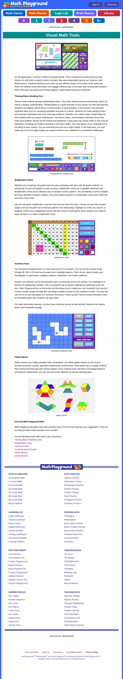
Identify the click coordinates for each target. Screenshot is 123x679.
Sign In (95, 4)
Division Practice (71, 489)
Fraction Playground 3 (18, 583)
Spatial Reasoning (16, 527)
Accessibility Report (74, 652)
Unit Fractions (14, 554)
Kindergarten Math (16, 478)
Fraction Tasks (70, 607)
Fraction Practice (71, 492)
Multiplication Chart (23, 443)
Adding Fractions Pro (17, 580)
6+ (99, 20)
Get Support (58, 652)
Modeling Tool (70, 572)
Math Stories (38, 13)
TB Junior (68, 554)
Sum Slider (13, 614)
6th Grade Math (15, 500)
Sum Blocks (13, 607)
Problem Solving (71, 610)
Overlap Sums (14, 625)
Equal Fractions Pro (17, 569)
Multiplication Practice (74, 485)
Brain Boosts (85, 13)
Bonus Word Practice (73, 531)
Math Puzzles (14, 523)
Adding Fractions (16, 576)
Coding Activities (15, 531)
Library (109, 13)
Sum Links (13, 603)
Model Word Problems (74, 625)
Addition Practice (71, 478)
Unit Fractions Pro (16, 558)
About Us (46, 652)
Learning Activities (16, 542)
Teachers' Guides (72, 596)
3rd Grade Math (15, 489)
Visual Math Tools (72, 618)
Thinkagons (69, 516)
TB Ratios (68, 569)
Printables (68, 576)
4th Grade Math (15, 492)
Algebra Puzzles (71, 600)
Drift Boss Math (71, 621)
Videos (67, 580)
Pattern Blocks (21, 452)
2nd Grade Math (15, 485)
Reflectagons (70, 520)
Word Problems (15, 503)
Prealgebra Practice (73, 500)
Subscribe (112, 4)
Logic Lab (61, 13)
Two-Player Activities (17, 538)
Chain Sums (13, 610)
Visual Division (21, 456)
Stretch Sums (14, 618)
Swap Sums (13, 621)
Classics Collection (16, 520)
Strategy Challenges (17, 534)
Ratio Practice (70, 496)
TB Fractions (70, 565)
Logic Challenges (16, 516)
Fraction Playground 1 (18, 561)
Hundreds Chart (22, 446)
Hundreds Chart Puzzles (25, 449)
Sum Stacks (13, 596)
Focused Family (71, 538)
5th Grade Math (15, 496)
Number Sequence (16, 600)
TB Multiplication (71, 561)
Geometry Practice (72, 503)
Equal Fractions (15, 565)
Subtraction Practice (73, 481)
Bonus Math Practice (73, 523)
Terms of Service (32, 652)
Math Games (14, 13)
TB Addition (69, 558)
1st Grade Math (15, 481)
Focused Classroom (73, 534)
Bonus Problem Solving (74, 527)
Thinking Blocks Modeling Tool (28, 440)
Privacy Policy (92, 652)
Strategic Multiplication (74, 603)
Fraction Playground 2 (18, 572)
